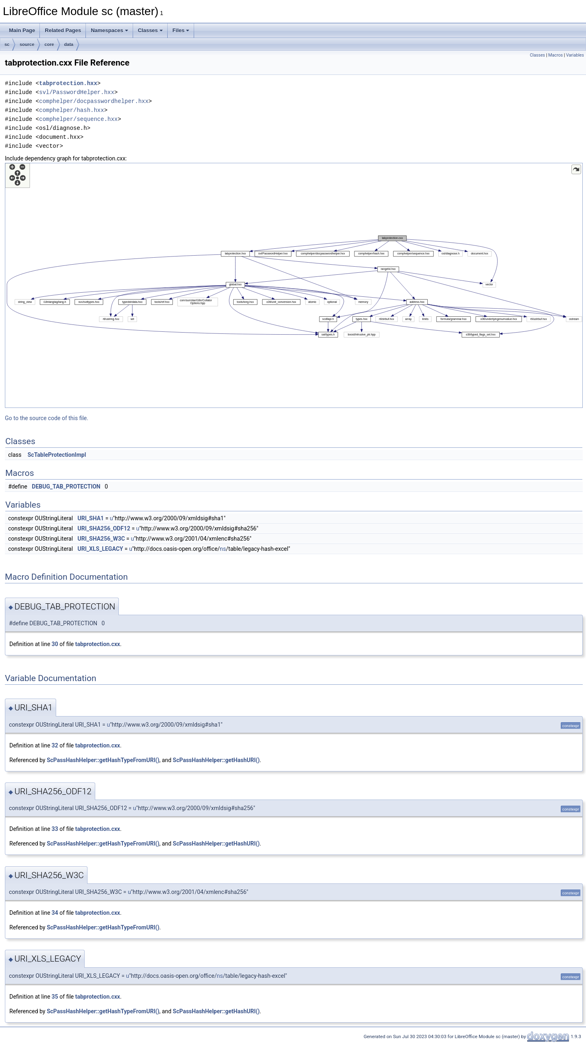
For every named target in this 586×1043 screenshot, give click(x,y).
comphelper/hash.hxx (71, 110)
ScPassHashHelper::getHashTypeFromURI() (103, 760)
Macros (555, 55)
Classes (150, 30)
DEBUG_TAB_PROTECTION (66, 486)
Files (181, 30)
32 (55, 745)
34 (55, 912)
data (69, 44)
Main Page (22, 30)
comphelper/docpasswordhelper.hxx (94, 101)
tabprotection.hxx (68, 83)
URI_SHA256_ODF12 (104, 528)
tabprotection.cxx (97, 644)
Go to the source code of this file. (46, 418)
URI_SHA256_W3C (101, 538)
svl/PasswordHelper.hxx (76, 92)
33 (55, 829)
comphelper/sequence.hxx (78, 119)
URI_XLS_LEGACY (100, 549)
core (49, 44)
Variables (575, 55)
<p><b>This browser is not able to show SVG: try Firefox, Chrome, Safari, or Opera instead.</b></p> (293, 285)
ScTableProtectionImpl (57, 454)
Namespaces (109, 30)
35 (55, 996)
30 (55, 644)
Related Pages (63, 30)
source (27, 44)
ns (223, 549)
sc (6, 44)
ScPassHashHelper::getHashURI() (216, 760)
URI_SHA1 (91, 518)
